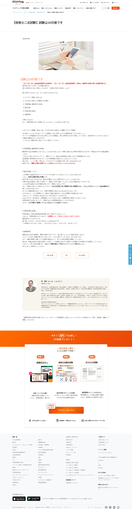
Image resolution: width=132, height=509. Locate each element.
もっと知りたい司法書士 (72, 472)
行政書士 (40, 447)
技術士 (40, 439)
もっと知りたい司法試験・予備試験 (75, 470)
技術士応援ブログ (91, 8)
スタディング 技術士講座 (20, 8)
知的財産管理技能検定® (18, 452)
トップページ (30, 507)
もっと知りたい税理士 (72, 467)
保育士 (14, 485)
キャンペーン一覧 (71, 452)
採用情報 (68, 444)
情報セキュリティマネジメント (20, 470)
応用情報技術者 (16, 472)
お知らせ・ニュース (71, 447)
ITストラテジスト (43, 472)
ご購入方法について (103, 439)
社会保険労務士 (16, 455)
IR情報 (68, 442)
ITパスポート (41, 467)
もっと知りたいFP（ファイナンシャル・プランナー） (80, 475)
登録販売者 (15, 482)
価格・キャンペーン (78, 8)
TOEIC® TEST (16, 480)
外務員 (40, 460)
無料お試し (115, 8)
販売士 (14, 442)
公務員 (40, 477)
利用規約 (47, 507)
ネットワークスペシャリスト (20, 475)
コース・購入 (106, 8)
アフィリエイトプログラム (105, 452)
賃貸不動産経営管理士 (44, 465)
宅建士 (40, 462)
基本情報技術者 (42, 470)
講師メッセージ (58, 8)
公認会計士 (41, 455)
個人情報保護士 (42, 452)
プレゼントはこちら (66, 410)
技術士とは (36, 8)
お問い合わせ (105, 2)
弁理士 (14, 449)
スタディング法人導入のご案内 (106, 475)
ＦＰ (13, 460)
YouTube (100, 467)
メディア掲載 (69, 449)
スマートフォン (98, 507)
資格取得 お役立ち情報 (72, 462)
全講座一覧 (84, 2)
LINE (99, 465)
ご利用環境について (103, 442)
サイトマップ (67, 507)
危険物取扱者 (41, 442)
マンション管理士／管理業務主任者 (22, 465)
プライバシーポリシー (56, 507)
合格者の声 (68, 8)
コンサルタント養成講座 (44, 480)
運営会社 (68, 439)
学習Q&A (68, 455)
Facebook (100, 460)
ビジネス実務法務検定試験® (45, 449)
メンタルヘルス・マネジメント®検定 (22, 444)
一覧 (66, 255)
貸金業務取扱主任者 (17, 462)
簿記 (39, 457)
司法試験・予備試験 (43, 444)
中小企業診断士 (16, 439)
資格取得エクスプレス (72, 483)
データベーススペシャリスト (46, 475)
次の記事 (82, 255)
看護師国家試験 (42, 482)
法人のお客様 (94, 2)
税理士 (14, 457)
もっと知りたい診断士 (72, 465)
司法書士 (14, 447)
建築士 (14, 467)
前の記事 (50, 255)
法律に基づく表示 (39, 507)
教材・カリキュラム (47, 8)
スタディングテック (17, 477)
